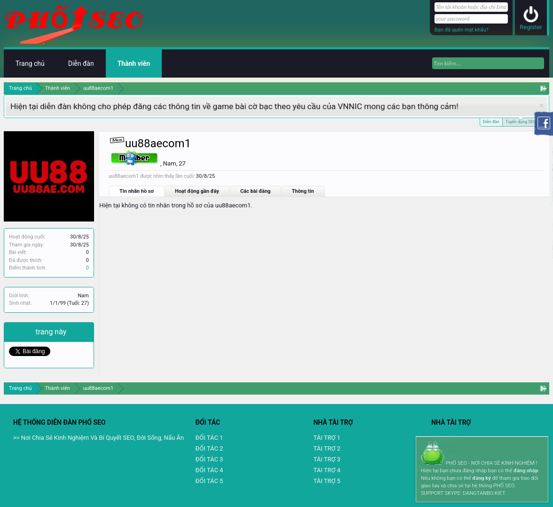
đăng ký (481, 478)
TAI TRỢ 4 (326, 470)
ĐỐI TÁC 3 (209, 459)
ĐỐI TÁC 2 (209, 448)
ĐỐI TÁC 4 (209, 470)
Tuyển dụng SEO (521, 121)
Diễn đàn (491, 121)
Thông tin (303, 191)
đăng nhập (526, 470)
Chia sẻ (22, 331)
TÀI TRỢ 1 (326, 437)
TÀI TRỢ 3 (326, 459)
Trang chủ (30, 63)
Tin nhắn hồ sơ (136, 191)
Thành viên (134, 63)
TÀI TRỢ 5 (326, 480)
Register (531, 27)
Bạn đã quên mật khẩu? (461, 30)
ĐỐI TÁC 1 (209, 437)
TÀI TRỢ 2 (326, 448)
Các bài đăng (255, 191)
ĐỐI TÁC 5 (209, 480)
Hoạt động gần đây (197, 191)
